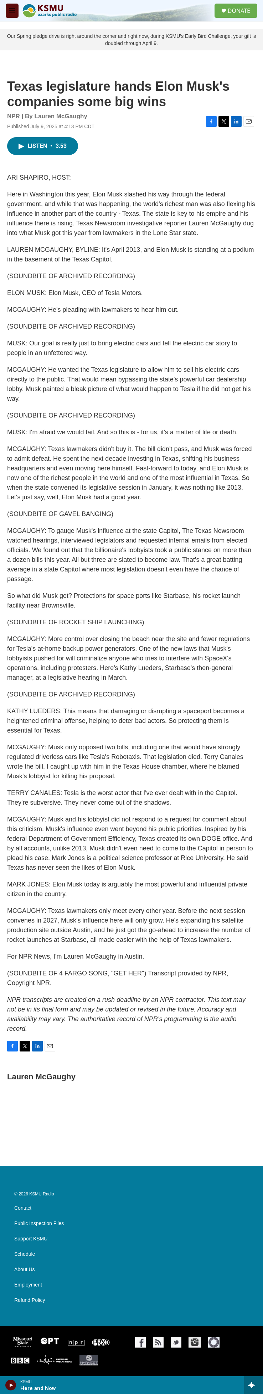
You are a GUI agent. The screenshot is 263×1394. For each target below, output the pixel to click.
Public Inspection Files (39, 1223)
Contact (22, 1208)
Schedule (24, 1254)
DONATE (239, 11)
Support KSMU (30, 1238)
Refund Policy (29, 1300)
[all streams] (253, 1385)
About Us (24, 1269)
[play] (10, 1385)
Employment (28, 1285)
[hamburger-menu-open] (12, 11)
